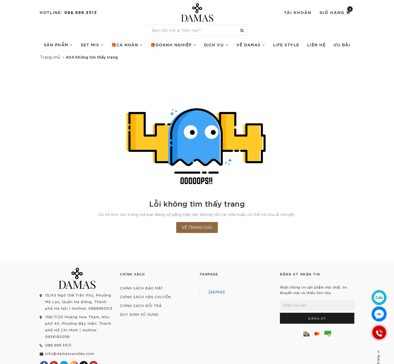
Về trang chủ (197, 227)
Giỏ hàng (336, 12)
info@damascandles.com (69, 353)
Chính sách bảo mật (141, 288)
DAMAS (216, 291)
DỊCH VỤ (216, 44)
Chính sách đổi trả (141, 305)
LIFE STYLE (286, 44)
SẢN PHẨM (58, 44)
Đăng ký (317, 318)
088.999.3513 (80, 12)
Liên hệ (316, 44)
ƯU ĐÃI (342, 44)
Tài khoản (297, 12)
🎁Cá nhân (127, 44)
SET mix (92, 44)
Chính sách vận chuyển (145, 297)
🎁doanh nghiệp (173, 44)
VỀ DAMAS (250, 44)
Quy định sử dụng (139, 314)
